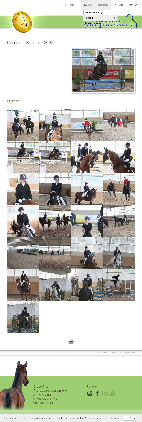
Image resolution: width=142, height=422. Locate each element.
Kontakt (133, 4)
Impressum (115, 352)
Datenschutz (130, 352)
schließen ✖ (130, 418)
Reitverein (71, 4)
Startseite (103, 352)
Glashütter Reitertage (96, 4)
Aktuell (119, 4)
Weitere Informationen (112, 418)
